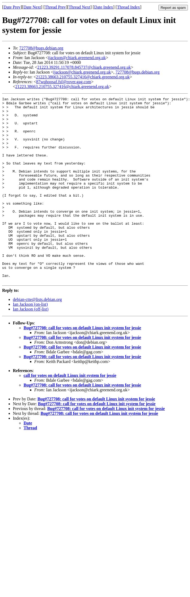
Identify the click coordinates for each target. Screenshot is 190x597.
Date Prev (12, 7)
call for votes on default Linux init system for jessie (70, 412)
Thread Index (128, 7)
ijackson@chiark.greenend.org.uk (77, 57)
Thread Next (79, 7)
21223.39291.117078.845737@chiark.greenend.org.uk (84, 67)
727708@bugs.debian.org (41, 48)
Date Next (32, 7)
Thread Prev (55, 7)
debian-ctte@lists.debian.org (37, 336)
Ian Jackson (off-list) (30, 346)
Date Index (103, 7)
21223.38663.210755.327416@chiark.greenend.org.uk (83, 77)
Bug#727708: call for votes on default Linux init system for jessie (82, 364)
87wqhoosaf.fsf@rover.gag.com (63, 81)
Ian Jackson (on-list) (30, 341)
